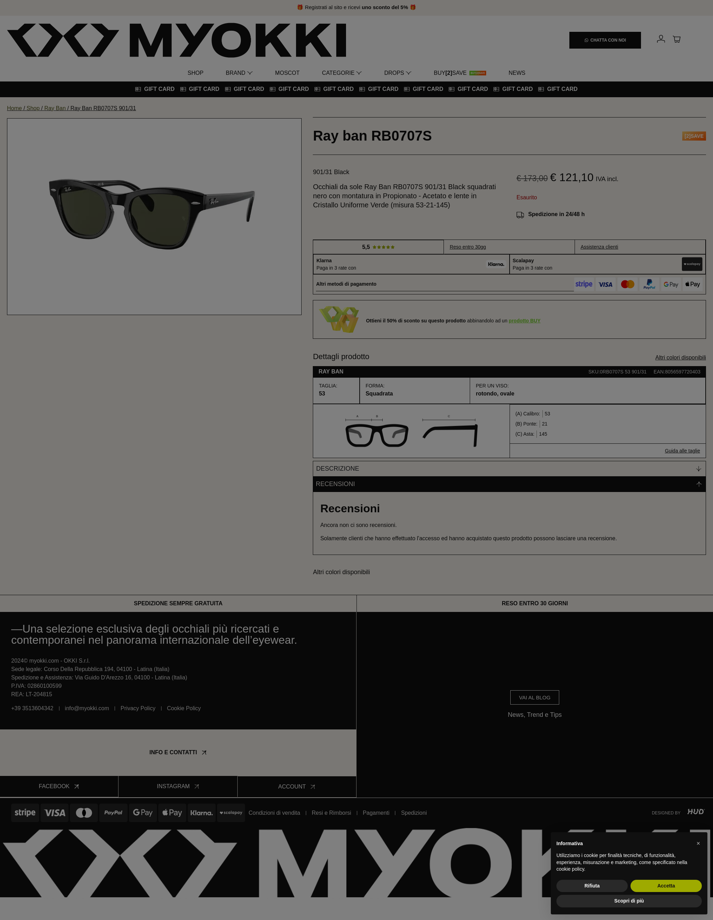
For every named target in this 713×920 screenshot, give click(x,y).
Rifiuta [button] (592, 886)
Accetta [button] (666, 886)
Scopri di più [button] (629, 901)
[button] (698, 843)
